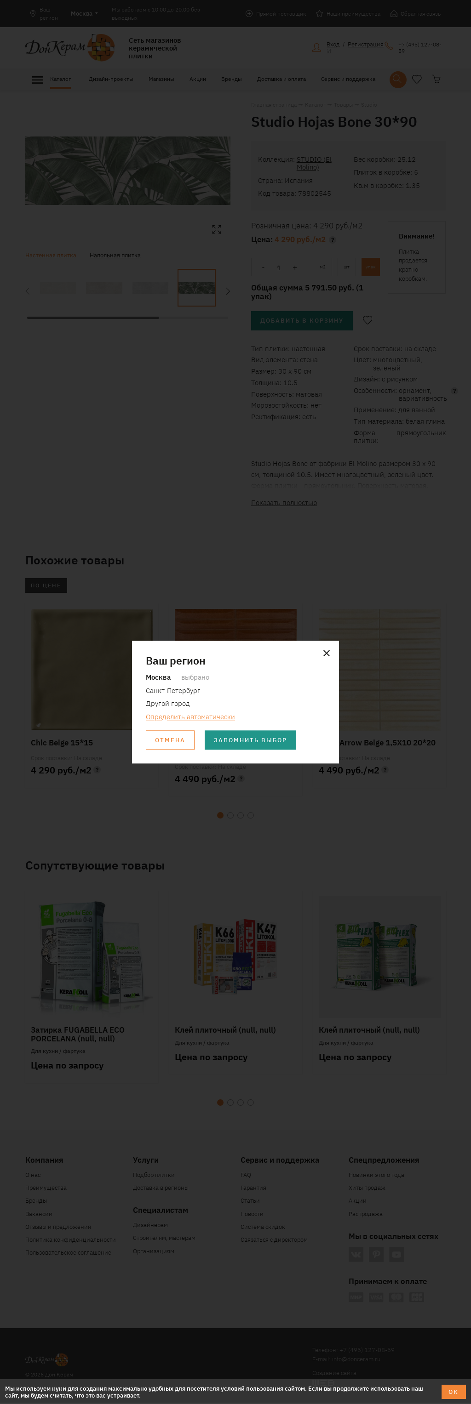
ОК (453, 1391)
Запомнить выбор (251, 740)
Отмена (170, 740)
